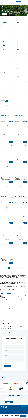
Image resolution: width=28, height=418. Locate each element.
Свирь (4, 72)
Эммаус (4, 91)
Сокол (18, 76)
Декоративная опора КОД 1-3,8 (5, 196)
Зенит (18, 37)
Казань (4, 41)
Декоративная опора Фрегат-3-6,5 (5, 216)
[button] (22, 378)
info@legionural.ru (23, 406)
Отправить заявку (19, 1)
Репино (18, 64)
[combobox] (5, 351)
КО (17, 45)
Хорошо (22, 416)
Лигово (4, 53)
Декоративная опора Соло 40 (19, 115)
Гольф (4, 37)
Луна (18, 53)
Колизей (18, 49)
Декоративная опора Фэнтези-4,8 (19, 196)
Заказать (11, 121)
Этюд (18, 91)
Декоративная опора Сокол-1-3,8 (19, 216)
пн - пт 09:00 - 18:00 (16, 406)
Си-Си (18, 72)
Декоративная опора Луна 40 (5, 115)
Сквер (4, 76)
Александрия (5, 22)
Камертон (18, 41)
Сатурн (18, 68)
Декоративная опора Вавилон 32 (5, 176)
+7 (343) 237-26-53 (3, 407)
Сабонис (4, 68)
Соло (4, 80)
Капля (4, 45)
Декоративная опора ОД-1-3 (18, 176)
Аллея (18, 22)
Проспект (4, 64)
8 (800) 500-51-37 (3, 406)
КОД (3, 49)
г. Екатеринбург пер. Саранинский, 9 (10, 407)
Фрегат (18, 80)
